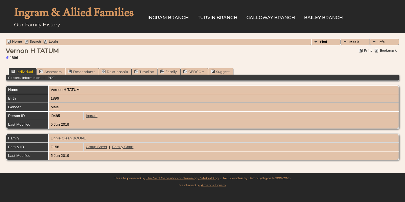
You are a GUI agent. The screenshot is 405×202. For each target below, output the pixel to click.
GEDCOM (193, 71)
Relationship (115, 71)
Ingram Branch (168, 17)
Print (368, 50)
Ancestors (50, 71)
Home (17, 41)
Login (53, 41)
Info (381, 42)
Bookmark (388, 50)
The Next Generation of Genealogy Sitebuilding (182, 178)
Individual (22, 71)
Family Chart (123, 147)
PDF (51, 78)
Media (354, 42)
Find (323, 42)
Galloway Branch (270, 17)
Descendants (81, 71)
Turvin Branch (217, 17)
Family (168, 71)
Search (35, 41)
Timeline (144, 71)
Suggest (220, 71)
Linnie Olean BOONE (68, 138)
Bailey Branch (323, 17)
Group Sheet (96, 147)
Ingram (91, 116)
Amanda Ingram (213, 185)
